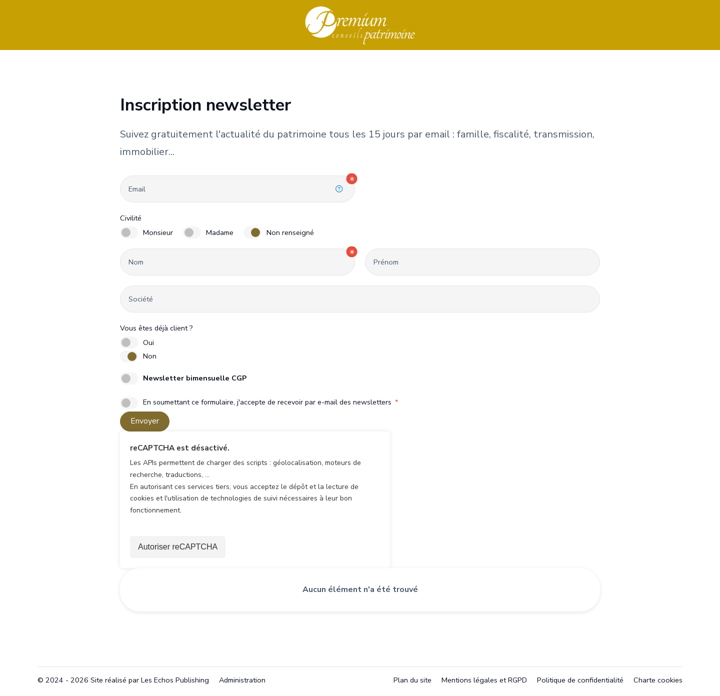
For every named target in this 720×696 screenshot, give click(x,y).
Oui (148, 343)
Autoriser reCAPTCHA (178, 546)
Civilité (131, 218)
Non (149, 356)
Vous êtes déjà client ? (156, 328)
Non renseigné (290, 233)
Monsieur (158, 233)
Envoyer (144, 421)
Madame (220, 233)
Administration (242, 680)
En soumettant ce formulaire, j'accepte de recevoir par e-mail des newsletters (270, 402)
